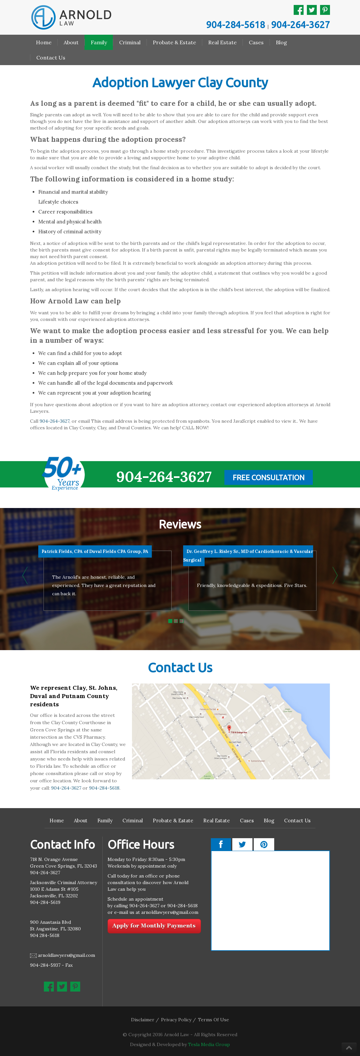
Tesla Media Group (209, 1044)
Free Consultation (269, 477)
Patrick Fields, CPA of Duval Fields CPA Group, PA (95, 551)
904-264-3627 (300, 25)
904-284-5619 (45, 902)
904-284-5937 (45, 965)
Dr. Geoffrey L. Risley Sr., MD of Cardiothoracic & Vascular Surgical (248, 556)
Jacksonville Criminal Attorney (63, 882)
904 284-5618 (44, 935)
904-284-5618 (235, 25)
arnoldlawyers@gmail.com (66, 955)
